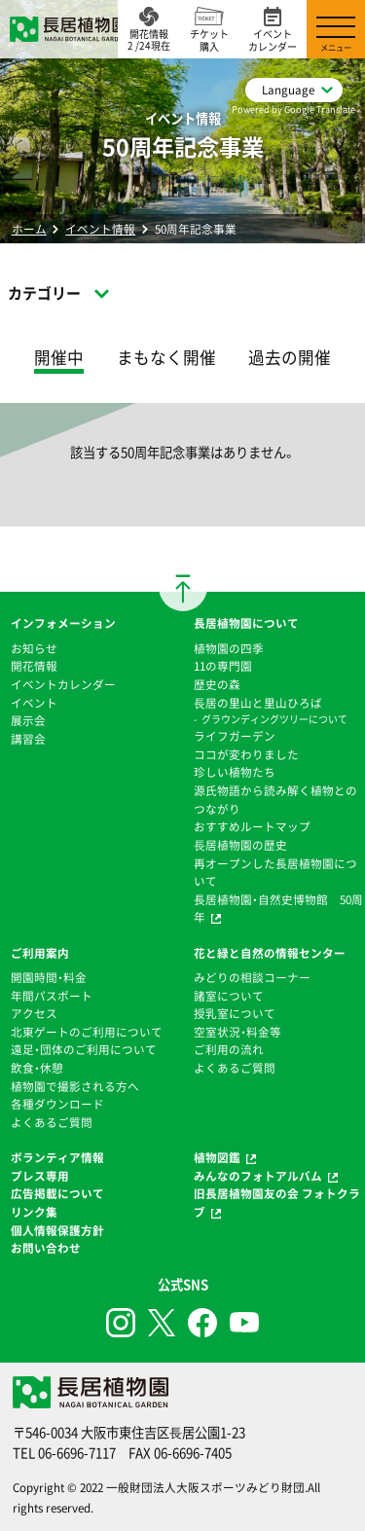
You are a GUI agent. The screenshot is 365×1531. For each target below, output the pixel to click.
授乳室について (234, 1013)
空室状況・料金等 (237, 1031)
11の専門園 (223, 665)
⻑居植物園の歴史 (240, 845)
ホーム (29, 228)
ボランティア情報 (57, 1157)
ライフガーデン (234, 736)
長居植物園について (246, 623)
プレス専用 (40, 1176)
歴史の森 (217, 684)
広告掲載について (57, 1193)
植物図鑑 (217, 1157)
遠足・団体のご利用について (84, 1049)
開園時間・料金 (49, 977)
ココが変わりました (246, 754)
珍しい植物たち (234, 772)
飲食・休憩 (37, 1067)
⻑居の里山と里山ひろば (258, 702)
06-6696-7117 (77, 1452)
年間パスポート (51, 995)
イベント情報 (100, 228)
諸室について (229, 995)
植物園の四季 (229, 648)
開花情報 (34, 665)
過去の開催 (289, 357)
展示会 (28, 720)
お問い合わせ (46, 1248)
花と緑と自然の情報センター (270, 953)
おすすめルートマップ (252, 826)
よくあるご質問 (51, 1122)
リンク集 (34, 1212)
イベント (34, 702)
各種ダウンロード (57, 1103)
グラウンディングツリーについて (274, 718)
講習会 (28, 738)
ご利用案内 (40, 953)
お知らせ (34, 648)
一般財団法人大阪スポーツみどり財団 (205, 1487)
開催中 (59, 357)
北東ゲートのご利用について (87, 1031)
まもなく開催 (166, 357)
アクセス (34, 1013)
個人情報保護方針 (57, 1230)
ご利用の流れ (229, 1049)
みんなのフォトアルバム (258, 1176)
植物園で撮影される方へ (75, 1086)
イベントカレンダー (63, 684)
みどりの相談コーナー (252, 977)
